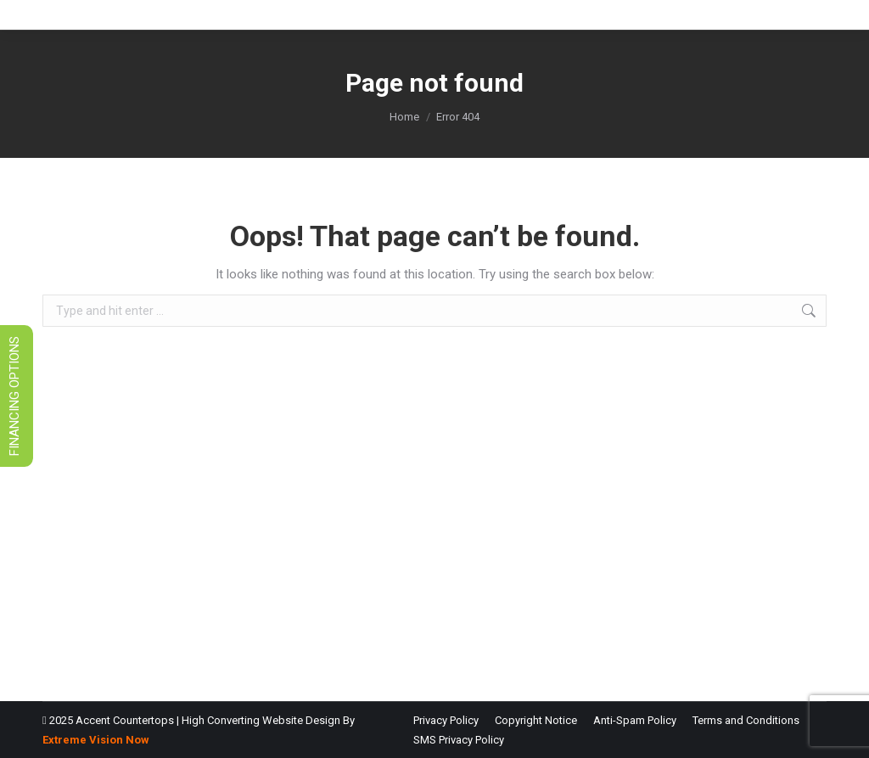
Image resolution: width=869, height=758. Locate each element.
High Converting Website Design (261, 720)
